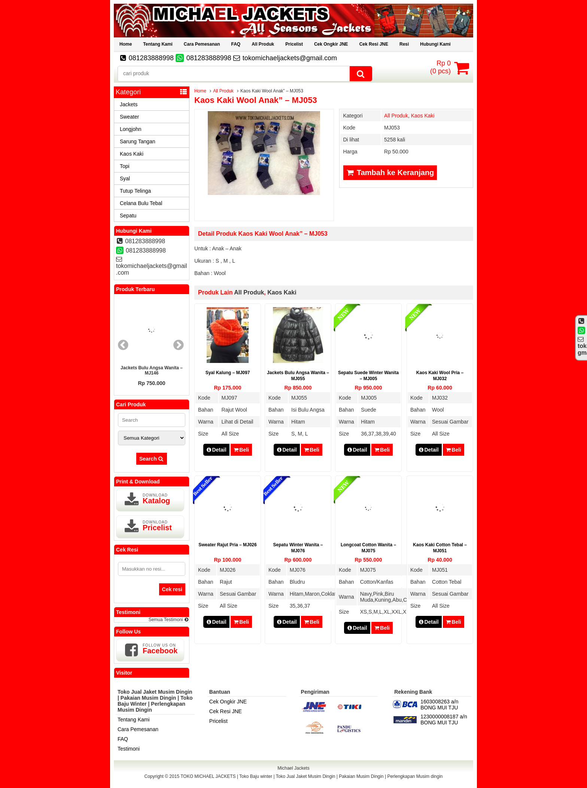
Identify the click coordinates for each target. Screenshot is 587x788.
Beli (241, 450)
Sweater (129, 117)
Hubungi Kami (435, 44)
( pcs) (441, 67)
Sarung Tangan (137, 141)
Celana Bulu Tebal (141, 203)
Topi (125, 166)
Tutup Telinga (135, 191)
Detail (216, 450)
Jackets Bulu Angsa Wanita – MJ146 (152, 370)
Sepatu (128, 216)
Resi (404, 44)
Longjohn (131, 129)
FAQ (236, 44)
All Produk (263, 44)
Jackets (128, 104)
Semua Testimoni (169, 619)
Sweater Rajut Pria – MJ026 (227, 544)
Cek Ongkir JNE (331, 44)
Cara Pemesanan (202, 44)
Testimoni (129, 749)
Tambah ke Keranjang (390, 172)
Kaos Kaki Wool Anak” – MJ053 (255, 100)
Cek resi (172, 589)
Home (125, 44)
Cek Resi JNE (373, 44)
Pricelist (294, 44)
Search (151, 459)
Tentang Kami (157, 44)
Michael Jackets (293, 768)
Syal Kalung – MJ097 (228, 372)
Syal (125, 178)
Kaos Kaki (423, 116)
